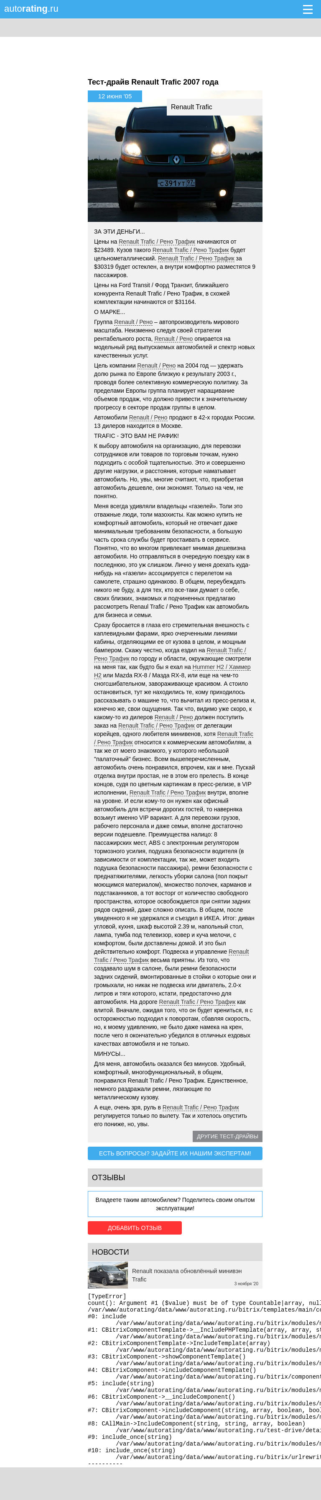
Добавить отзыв (135, 1228)
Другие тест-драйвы (227, 1136)
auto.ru (31, 8)
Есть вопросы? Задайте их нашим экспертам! (175, 1153)
